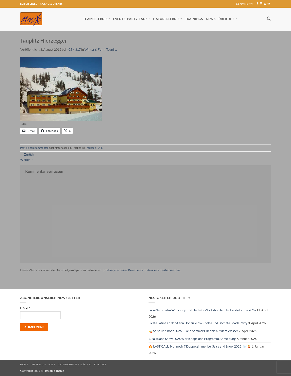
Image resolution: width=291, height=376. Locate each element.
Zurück (27, 154)
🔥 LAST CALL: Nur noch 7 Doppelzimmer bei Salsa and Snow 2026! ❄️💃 (200, 346)
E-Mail (25, 308)
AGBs (51, 364)
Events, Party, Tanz (131, 18)
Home (24, 364)
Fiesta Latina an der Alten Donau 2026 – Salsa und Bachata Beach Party (198, 323)
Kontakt (100, 364)
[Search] (269, 18)
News (211, 19)
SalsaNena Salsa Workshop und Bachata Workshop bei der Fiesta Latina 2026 (202, 310)
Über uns (227, 18)
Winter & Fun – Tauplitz (100, 49)
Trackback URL (94, 147)
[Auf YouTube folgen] (269, 3)
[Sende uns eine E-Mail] (265, 3)
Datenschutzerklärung (75, 364)
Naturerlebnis (167, 18)
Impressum (38, 364)
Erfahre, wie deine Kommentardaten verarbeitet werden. (142, 270)
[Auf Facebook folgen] (257, 3)
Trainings (194, 19)
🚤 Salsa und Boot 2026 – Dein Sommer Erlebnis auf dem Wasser (193, 331)
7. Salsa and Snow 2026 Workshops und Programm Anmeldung (192, 338)
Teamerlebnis (96, 18)
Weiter (27, 159)
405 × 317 (74, 49)
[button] (244, 4)
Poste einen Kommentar (34, 147)
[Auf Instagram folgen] (261, 3)
